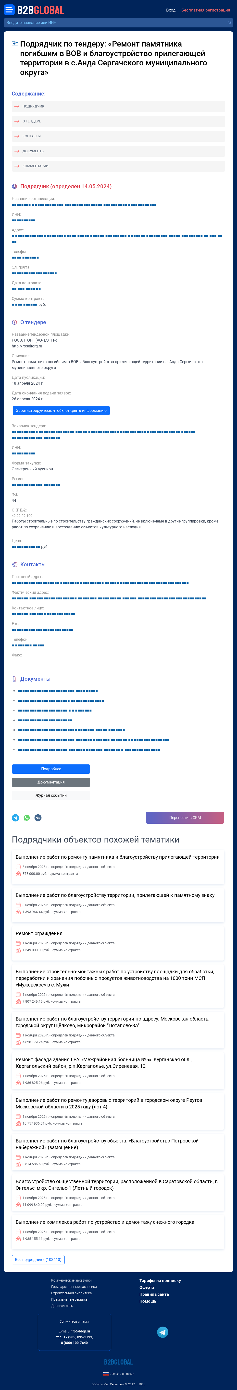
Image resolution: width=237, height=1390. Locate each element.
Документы (33, 151)
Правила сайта (154, 1294)
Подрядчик (33, 106)
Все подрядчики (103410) (38, 1259)
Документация (51, 782)
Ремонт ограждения (39, 933)
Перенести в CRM (185, 817)
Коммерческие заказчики (71, 1280)
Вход (170, 10)
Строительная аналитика (71, 1293)
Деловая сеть (62, 1306)
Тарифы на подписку (160, 1280)
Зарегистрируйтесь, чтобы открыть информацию (61, 410)
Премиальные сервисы (69, 1299)
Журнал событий (51, 795)
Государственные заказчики (74, 1287)
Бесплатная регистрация (205, 10)
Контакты (32, 136)
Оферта (146, 1287)
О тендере (32, 121)
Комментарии (36, 166)
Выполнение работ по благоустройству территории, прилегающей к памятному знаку (115, 895)
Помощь (147, 1301)
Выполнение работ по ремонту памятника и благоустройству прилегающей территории (118, 857)
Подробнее (51, 769)
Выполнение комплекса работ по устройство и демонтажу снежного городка (105, 1222)
